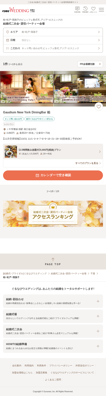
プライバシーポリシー (60, 365)
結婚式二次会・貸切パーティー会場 (68, 273)
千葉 (93, 273)
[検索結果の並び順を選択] (90, 64)
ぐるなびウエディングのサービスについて (72, 372)
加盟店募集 (41, 372)
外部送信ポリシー (84, 365)
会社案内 (16, 365)
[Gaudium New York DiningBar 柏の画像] (53, 89)
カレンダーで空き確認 (53, 175)
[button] (53, 301)
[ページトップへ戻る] (53, 262)
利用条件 (41, 365)
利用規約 (29, 365)
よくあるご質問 (53, 379)
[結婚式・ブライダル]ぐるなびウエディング (25, 273)
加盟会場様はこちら (22, 372)
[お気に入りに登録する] (99, 106)
